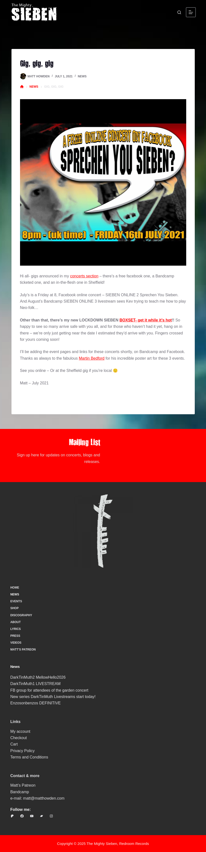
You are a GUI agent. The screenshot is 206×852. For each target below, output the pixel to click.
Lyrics (15, 629)
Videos (15, 642)
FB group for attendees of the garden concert (49, 690)
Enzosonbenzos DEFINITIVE (35, 703)
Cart (14, 744)
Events (16, 601)
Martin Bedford (92, 358)
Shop (14, 608)
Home (14, 587)
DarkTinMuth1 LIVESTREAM (35, 684)
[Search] (179, 12)
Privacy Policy (22, 751)
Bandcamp (19, 792)
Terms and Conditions (29, 757)
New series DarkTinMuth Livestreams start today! (53, 697)
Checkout (18, 738)
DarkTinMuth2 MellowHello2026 (37, 677)
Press (15, 636)
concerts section (84, 276)
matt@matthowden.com (44, 798)
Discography (21, 615)
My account (20, 731)
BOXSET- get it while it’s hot (145, 320)
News (82, 76)
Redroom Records (134, 843)
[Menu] (191, 12)
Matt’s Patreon (23, 649)
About (15, 622)
